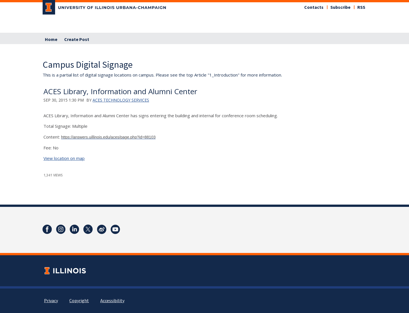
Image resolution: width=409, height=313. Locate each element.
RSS (361, 7)
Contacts (314, 7)
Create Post (76, 39)
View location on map (64, 158)
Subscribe (340, 7)
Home (51, 39)
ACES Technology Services (121, 100)
